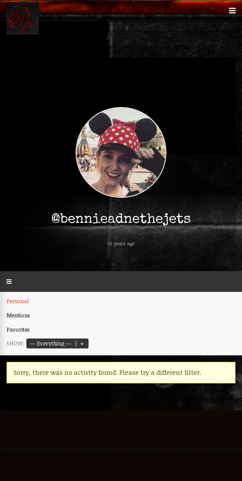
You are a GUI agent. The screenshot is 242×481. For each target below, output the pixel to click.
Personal (17, 301)
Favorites (17, 329)
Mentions (18, 315)
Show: (15, 343)
